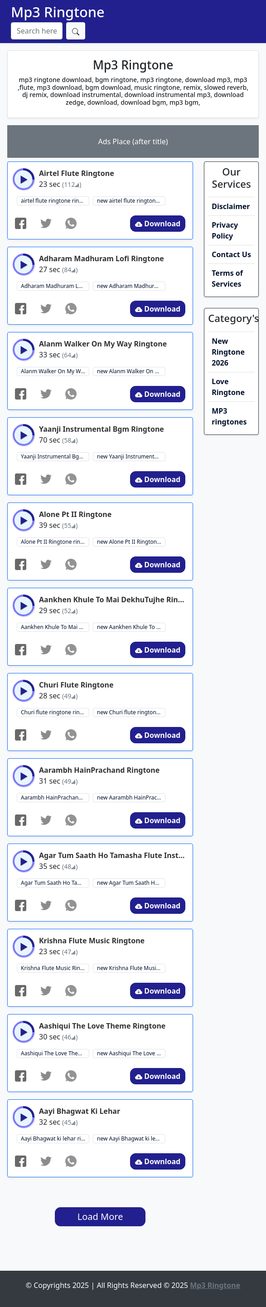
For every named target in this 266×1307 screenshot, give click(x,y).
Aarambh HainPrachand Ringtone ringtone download (55, 797)
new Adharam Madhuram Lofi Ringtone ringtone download (131, 286)
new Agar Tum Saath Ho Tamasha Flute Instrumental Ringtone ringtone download (131, 883)
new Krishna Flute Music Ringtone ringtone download (131, 968)
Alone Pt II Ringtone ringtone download (55, 542)
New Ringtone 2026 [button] (228, 352)
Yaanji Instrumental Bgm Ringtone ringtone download (55, 456)
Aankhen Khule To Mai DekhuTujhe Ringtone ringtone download (55, 627)
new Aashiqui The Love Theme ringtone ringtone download (131, 1053)
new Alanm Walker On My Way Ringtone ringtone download (131, 371)
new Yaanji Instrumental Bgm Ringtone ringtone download (131, 456)
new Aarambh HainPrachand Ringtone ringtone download (131, 797)
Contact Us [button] (231, 254)
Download (157, 224)
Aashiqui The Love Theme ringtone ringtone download (55, 1053)
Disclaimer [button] (231, 206)
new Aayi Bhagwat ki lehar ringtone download (131, 1138)
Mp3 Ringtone (58, 11)
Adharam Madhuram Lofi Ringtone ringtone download (55, 286)
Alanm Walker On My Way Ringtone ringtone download (55, 371)
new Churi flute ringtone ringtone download (131, 712)
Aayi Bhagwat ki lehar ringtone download (55, 1138)
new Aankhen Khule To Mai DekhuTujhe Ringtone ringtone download (131, 627)
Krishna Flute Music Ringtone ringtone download (55, 968)
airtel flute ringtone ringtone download (55, 201)
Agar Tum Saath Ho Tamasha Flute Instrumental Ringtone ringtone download (55, 883)
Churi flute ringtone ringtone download (55, 712)
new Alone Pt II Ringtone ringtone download (131, 542)
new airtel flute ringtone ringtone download (131, 201)
